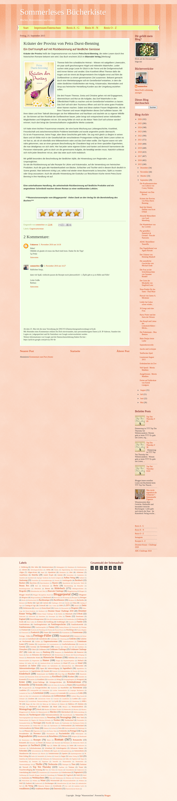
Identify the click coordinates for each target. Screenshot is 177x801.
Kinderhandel (41, 674)
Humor (46, 660)
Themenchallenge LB (26, 764)
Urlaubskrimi (43, 772)
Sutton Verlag (72, 756)
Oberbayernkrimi (24, 725)
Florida (50, 630)
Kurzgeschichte (27, 688)
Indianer (21, 663)
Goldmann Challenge (58, 649)
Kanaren (54, 671)
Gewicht (81, 644)
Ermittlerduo (70, 619)
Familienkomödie (77, 624)
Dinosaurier (64, 608)
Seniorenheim (79, 751)
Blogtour (25, 597)
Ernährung (80, 619)
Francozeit (25, 632)
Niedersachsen (23, 720)
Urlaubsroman (66, 772)
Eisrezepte (52, 616)
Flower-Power (59, 630)
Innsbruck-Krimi (45, 663)
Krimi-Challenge (39, 682)
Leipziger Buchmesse (77, 690)
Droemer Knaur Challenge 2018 (60, 611)
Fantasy (52, 627)
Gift (73, 647)
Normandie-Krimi (24, 723)
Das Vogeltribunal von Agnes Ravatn (148, 249)
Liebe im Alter (23, 696)
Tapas (82, 759)
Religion (74, 736)
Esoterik (71, 622)
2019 (140, 148)
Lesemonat (38, 693)
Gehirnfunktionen (68, 641)
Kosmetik (22, 679)
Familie (80, 622)
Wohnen (81, 780)
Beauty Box (24, 586)
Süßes (67, 759)
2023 (140, 132)
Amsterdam (70, 575)
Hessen (68, 655)
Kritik (49, 685)
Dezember (144, 168)
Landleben (22, 690)
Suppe (63, 756)
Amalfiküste (23, 575)
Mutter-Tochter (56, 709)
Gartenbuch (32, 639)
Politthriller (63, 731)
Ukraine (60, 770)
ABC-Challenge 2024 (143, 551)
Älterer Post (123, 351)
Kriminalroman (74, 682)
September (144, 180)
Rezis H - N (91, 27)
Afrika (48, 570)
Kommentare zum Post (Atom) (41, 357)
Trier (46, 770)
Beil (36, 586)
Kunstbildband (81, 685)
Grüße (30, 652)
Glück (34, 649)
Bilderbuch (59, 588)
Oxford (53, 728)
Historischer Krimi (33, 658)
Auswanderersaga (46, 580)
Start (25, 27)
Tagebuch (75, 759)
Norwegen (37, 723)
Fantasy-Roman (64, 627)
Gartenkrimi (43, 639)
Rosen (40, 743)
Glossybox (23, 649)
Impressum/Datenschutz (47, 27)
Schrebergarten (61, 748)
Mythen (33, 712)
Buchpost (71, 600)
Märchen (53, 712)
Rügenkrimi (23, 745)
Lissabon (31, 699)
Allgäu (21, 572)
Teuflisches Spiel (146, 353)
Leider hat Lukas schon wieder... (146, 303)
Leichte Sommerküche (60, 690)
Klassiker (71, 674)
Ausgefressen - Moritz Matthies (148, 375)
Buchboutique (44, 600)
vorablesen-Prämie (42, 789)
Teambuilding (23, 761)
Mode (55, 707)
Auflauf (81, 578)
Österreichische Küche (73, 789)
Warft (84, 775)
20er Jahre (34, 567)
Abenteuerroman (47, 567)
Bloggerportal (62, 594)
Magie (28, 704)
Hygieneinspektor (68, 660)
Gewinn (22, 647)
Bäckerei (22, 603)
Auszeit (57, 580)
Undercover (80, 770)
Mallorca (71, 704)
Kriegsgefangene (69, 679)
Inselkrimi (57, 663)
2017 (140, 156)
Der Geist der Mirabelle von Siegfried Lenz (146, 283)
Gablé (23, 639)
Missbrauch (33, 707)
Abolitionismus (81, 567)
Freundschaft (65, 636)
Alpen (42, 572)
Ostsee (36, 728)
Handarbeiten (68, 652)
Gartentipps (53, 639)
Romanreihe (77, 740)
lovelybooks (57, 786)
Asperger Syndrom (42, 578)
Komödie (81, 676)
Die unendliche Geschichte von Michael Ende (146, 263)
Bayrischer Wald (78, 583)
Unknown (34, 245)
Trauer (81, 767)
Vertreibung (50, 775)
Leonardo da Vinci (25, 693)
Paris (60, 728)
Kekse (82, 671)
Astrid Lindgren (56, 578)
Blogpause (82, 595)
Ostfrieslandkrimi (25, 728)
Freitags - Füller (24, 636)
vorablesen (24, 788)
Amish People (48, 575)
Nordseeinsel (69, 720)
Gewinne (33, 647)
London (75, 699)
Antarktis (22, 578)
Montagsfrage (25, 709)
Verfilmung (22, 775)
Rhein (49, 740)
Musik (39, 709)
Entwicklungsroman (37, 619)
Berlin (55, 586)
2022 (140, 136)
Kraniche (32, 679)
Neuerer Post (27, 351)
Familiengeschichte (58, 624)
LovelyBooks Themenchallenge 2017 (40, 701)
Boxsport (74, 597)
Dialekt (56, 608)
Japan (42, 668)
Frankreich (35, 632)
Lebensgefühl (34, 690)
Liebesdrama (46, 696)
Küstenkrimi (77, 688)
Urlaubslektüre (54, 772)
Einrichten (42, 616)
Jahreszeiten (79, 666)
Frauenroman (77, 632)
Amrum (60, 575)
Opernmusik (54, 725)
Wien (84, 778)
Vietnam (60, 775)
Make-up (45, 704)
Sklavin (43, 753)
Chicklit (67, 603)
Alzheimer (80, 572)
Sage (48, 745)
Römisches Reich (78, 743)
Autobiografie (67, 580)
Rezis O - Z (110, 27)
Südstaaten (46, 759)
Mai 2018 (36, 704)
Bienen (47, 588)
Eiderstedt (22, 616)
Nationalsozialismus (52, 715)
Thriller (39, 764)
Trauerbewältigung (25, 770)
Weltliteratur (59, 778)
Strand (56, 756)
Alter (71, 572)
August (143, 390)
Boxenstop (66, 597)
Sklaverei (35, 753)
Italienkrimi (54, 666)
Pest (20, 731)
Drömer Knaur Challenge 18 (46, 614)
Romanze (32, 743)
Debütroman (27, 608)
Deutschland (46, 608)
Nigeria (33, 720)
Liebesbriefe (35, 696)
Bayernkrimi (66, 583)
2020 (140, 144)
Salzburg (63, 745)
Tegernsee (45, 761)
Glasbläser (80, 647)
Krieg (59, 679)
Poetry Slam (53, 731)
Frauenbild (55, 632)
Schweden (23, 751)
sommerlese (35, 266)
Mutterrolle (67, 709)
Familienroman (25, 627)
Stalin (33, 756)
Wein (51, 778)
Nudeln (57, 723)
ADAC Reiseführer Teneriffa (147, 243)
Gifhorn (65, 647)
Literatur (56, 698)
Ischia (73, 663)
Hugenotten (35, 660)
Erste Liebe (30, 622)
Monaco (65, 706)
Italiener (44, 666)
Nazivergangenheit (25, 717)
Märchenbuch (66, 712)
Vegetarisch (78, 772)
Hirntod (21, 657)
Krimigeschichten (56, 682)
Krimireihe (24, 684)
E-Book (80, 614)
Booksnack (47, 597)
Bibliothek (37, 588)
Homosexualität (24, 660)
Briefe (24, 600)
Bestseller (80, 586)
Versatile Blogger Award (36, 775)
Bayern (55, 583)
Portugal (73, 731)
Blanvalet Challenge (55, 591)
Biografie (22, 591)
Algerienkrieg (66, 570)
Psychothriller (64, 733)
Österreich (58, 789)
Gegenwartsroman (37, 229)
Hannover (80, 652)
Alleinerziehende (78, 570)
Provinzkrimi (51, 733)
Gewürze (57, 647)
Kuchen (62, 685)
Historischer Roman (52, 657)
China (74, 603)
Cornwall (42, 605)
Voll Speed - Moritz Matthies (147, 369)
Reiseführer (53, 736)
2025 (140, 123)
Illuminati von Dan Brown (147, 193)
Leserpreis (53, 693)
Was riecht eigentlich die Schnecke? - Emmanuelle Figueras (151, 494)
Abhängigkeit (60, 567)
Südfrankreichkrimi (34, 759)
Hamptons (58, 652)
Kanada (46, 671)
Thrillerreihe (53, 764)
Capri (38, 603)
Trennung (38, 770)
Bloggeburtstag (72, 591)
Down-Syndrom (30, 611)
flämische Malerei (44, 786)
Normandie (80, 720)
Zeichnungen (49, 783)
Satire (72, 745)
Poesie (44, 731)
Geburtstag (63, 639)
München (22, 715)
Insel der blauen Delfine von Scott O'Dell (147, 209)
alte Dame (72, 783)
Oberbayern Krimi (78, 723)
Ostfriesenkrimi (66, 726)
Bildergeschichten (77, 588)
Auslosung (23, 580)
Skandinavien (24, 753)
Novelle (48, 723)
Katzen (75, 671)
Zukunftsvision (61, 783)
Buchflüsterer (59, 600)
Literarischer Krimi (44, 698)
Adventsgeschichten (36, 570)
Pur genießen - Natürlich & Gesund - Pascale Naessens (147, 234)
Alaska (56, 570)
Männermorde (42, 712)
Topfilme (61, 767)
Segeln (55, 751)
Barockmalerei (44, 583)
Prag (82, 731)
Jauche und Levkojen (148, 349)
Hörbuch (81, 660)
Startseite (75, 351)
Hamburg (46, 652)
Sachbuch (35, 745)
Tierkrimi (83, 764)
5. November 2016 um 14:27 (55, 266)
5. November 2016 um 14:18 (50, 245)
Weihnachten (38, 777)
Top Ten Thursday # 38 (150, 445)
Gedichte (72, 639)
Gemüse (31, 644)
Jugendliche (80, 668)
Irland (65, 663)
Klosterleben (45, 676)
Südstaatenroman (57, 759)
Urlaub (33, 772)
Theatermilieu (67, 761)
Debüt (84, 605)
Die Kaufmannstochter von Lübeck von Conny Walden (148, 185)
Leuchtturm (72, 693)
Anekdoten (80, 575)
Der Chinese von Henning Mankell (147, 256)
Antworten (34, 257)
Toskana (71, 767)
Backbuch (79, 580)
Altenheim (62, 572)
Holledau (71, 658)
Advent (24, 570)
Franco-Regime (81, 630)
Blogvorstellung (36, 597)
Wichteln (77, 778)
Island (80, 663)
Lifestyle (22, 698)
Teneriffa (55, 761)
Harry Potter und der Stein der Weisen (147, 316)
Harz (27, 655)
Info (36, 663)
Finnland (24, 630)
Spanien (65, 753)
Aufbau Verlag (69, 578)
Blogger (81, 591)
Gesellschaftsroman (68, 644)
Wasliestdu (25, 778)
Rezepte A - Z (140, 541)
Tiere (73, 764)
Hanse (21, 655)
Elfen (60, 616)
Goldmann (42, 649)
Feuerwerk (75, 627)
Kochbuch (57, 676)
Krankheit (40, 679)
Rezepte (37, 739)
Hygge (58, 660)
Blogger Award (24, 595)
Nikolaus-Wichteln (45, 720)
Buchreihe (80, 600)
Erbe (47, 619)
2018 (140, 152)
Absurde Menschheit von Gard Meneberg (148, 218)
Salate (55, 745)
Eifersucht (32, 616)
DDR (61, 605)
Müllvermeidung (79, 712)
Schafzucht (80, 745)
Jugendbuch (67, 668)
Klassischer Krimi (33, 676)
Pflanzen (27, 731)
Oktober (143, 176)
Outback (46, 728)
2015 (140, 164)
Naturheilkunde (67, 715)
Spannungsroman (76, 753)
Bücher (30, 603)
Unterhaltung (23, 772)
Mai (142, 402)
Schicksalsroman (35, 748)
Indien (29, 663)
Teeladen (35, 761)
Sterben (49, 756)
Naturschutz (79, 715)
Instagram (139, 537)
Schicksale (22, 748)
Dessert (36, 608)
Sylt (81, 756)
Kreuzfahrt (50, 679)
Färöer (84, 636)
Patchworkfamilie (70, 728)
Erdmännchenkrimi (58, 619)
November (144, 172)
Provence (37, 733)
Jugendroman (36, 671)
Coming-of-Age (30, 605)
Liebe (80, 693)
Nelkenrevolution (39, 717)
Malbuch (54, 704)
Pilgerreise (36, 731)
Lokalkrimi (65, 698)
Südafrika (22, 759)
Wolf (21, 783)
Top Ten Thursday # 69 (150, 419)
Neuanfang (51, 717)
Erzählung (49, 622)
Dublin (60, 614)
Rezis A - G (73, 27)
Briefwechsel (32, 600)
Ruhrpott (48, 743)
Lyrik (56, 701)
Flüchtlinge (70, 630)
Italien (33, 666)
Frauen (46, 632)
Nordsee (57, 720)
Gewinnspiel (45, 647)
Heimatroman (59, 655)
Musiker (47, 709)
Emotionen (79, 616)
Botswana (57, 597)
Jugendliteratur (23, 671)
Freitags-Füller (42, 635)
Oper (45, 725)
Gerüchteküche (54, 644)
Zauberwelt (38, 783)
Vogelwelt (69, 775)
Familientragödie (40, 627)
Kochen (71, 677)
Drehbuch (42, 611)
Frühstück (77, 636)
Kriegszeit (80, 679)
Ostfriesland (79, 726)
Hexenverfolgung (78, 655)
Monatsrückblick (77, 707)
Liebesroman (60, 695)
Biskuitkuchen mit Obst (38, 591)
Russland (57, 743)
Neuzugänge (65, 717)
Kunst (69, 685)
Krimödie (39, 685)
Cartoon (45, 603)
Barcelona (33, 583)
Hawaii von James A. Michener (148, 297)
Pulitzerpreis (79, 733)
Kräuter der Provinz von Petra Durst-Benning (147, 201)
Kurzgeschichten (41, 688)
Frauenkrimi (66, 632)
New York (80, 718)
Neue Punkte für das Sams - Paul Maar (147, 290)
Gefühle (37, 641)
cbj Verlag (29, 786)
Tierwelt (25, 767)
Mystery (76, 709)
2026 (140, 119)
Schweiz (47, 751)
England (22, 619)
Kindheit (51, 674)
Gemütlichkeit (42, 644)
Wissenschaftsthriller (69, 780)
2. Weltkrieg (23, 567)
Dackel (77, 605)
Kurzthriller (65, 688)
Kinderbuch (24, 673)
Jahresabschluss (66, 666)
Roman (58, 739)
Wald (78, 775)
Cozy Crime (52, 605)
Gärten (38, 652)
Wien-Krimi (25, 780)
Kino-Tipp (61, 674)
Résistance (66, 743)
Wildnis (34, 780)
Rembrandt (83, 736)
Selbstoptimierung (65, 751)
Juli (141, 394)
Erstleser (40, 622)
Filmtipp (83, 627)
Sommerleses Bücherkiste (63, 11)
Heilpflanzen (46, 655)
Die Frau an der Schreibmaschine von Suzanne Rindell (147, 273)
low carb (68, 786)
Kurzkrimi (54, 688)
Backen (22, 583)
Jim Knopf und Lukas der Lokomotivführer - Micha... (148, 324)
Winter (43, 780)
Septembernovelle (146, 345)
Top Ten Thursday (42, 767)
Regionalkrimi (25, 736)
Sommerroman (53, 753)
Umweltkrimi (70, 770)
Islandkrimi (23, 666)
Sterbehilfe (40, 756)
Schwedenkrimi (36, 751)
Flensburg (42, 630)
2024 (140, 127)
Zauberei (29, 783)
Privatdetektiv (24, 734)
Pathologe (81, 728)
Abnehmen (70, 567)
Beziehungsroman (24, 588)
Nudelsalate (65, 723)
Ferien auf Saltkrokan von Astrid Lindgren (148, 382)
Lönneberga (75, 701)
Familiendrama (24, 624)
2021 (140, 140)
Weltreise (68, 778)
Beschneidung (68, 586)
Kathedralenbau (65, 671)
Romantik (22, 743)
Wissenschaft (54, 781)
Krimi (22, 682)
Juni (142, 398)
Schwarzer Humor (76, 748)
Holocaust (81, 657)
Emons (68, 616)
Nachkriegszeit (35, 715)
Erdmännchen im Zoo (148, 364)
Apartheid (31, 578)
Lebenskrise (45, 690)
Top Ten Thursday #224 (150, 468)
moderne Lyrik (79, 786)
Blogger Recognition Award (42, 595)
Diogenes (74, 608)
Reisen (64, 736)
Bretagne (83, 597)
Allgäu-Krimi (32, 572)
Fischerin (33, 630)
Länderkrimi (65, 701)
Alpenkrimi (52, 572)
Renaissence (26, 740)
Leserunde (62, 693)
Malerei (62, 704)
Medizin (81, 704)
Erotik (21, 622)
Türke (53, 770)
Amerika (35, 575)
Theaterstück (79, 761)
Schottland (48, 748)
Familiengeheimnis (40, 624)
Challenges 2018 (56, 603)
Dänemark (68, 614)
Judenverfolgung (53, 668)
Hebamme (35, 655)
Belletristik (45, 586)
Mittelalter (45, 707)
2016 (140, 160)
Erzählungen (61, 622)
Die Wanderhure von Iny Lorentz (147, 226)
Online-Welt (37, 725)
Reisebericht (41, 736)
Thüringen (65, 764)
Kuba (55, 685)
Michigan (22, 706)
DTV (68, 605)
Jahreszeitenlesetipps (27, 668)
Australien (35, 580)
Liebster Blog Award (77, 696)
